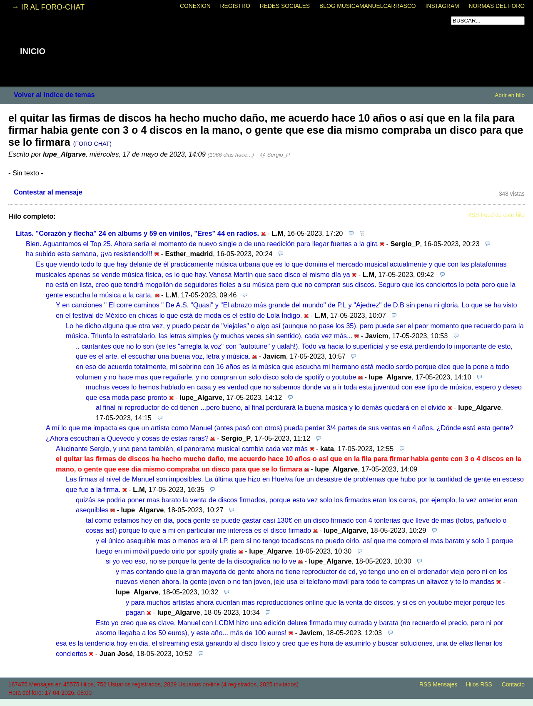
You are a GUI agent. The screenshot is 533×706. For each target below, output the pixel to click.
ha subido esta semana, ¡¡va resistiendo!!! (89, 253)
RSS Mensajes (438, 684)
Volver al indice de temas (54, 94)
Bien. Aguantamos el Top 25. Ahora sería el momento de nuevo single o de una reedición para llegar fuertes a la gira (202, 243)
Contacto (513, 684)
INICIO (32, 51)
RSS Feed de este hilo (496, 215)
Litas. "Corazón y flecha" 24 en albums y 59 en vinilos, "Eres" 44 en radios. (137, 233)
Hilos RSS (479, 684)
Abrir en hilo (510, 95)
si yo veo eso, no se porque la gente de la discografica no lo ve (201, 561)
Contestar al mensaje (48, 192)
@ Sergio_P (275, 155)
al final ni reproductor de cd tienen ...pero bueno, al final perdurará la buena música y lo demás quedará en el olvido (271, 407)
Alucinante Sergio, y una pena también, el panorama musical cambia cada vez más (182, 448)
